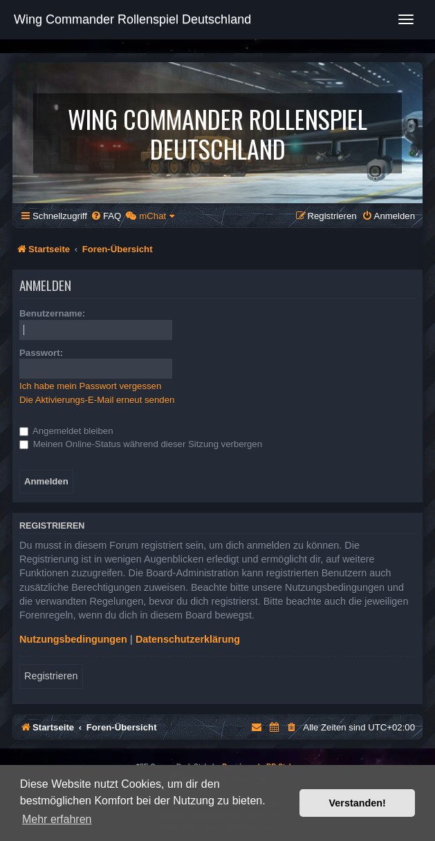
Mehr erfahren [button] (57, 819)
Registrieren (51, 675)
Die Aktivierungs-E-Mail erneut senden (96, 400)
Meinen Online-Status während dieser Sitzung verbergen (140, 444)
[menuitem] (106, 216)
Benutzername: (52, 313)
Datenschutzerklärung (188, 639)
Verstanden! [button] (357, 803)
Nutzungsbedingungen (73, 639)
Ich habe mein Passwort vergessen (90, 386)
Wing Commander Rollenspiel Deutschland (132, 19)
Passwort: (41, 353)
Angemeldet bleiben (66, 431)
